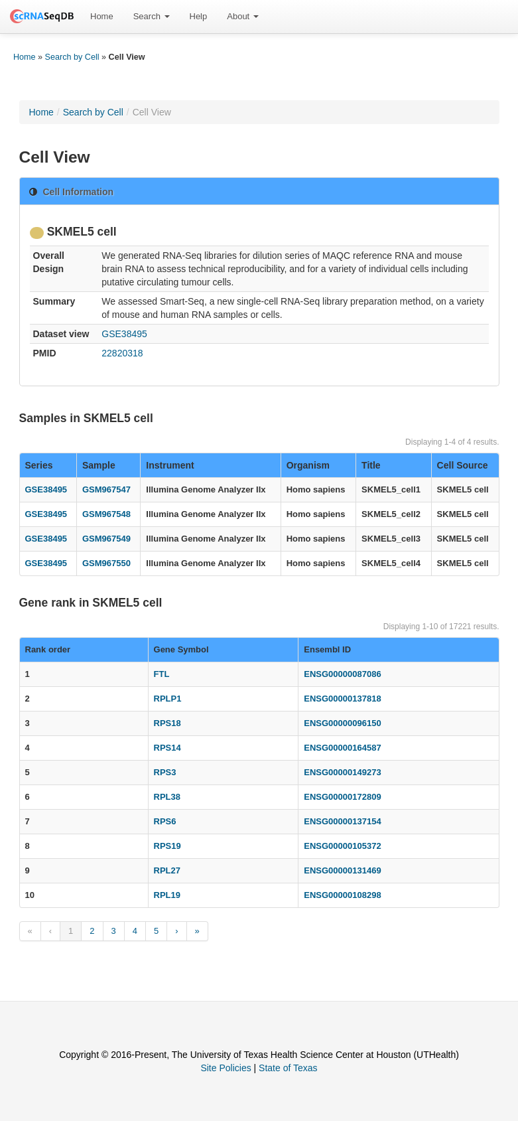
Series (39, 465)
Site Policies (225, 1068)
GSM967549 (106, 539)
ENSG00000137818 (342, 699)
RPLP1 (168, 699)
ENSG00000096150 (342, 723)
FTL (162, 674)
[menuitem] (101, 16)
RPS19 (167, 846)
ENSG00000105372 (342, 846)
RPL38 (167, 797)
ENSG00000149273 (342, 772)
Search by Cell (72, 57)
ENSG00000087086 (342, 674)
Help (199, 16)
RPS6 (165, 821)
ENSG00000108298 (342, 895)
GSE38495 (124, 334)
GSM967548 (106, 514)
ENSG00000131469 (342, 870)
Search (151, 16)
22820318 (122, 353)
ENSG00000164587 (342, 748)
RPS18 (167, 723)
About (243, 16)
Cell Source (462, 465)
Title (371, 465)
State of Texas (288, 1068)
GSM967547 (106, 489)
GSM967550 (106, 563)
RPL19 (167, 895)
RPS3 (165, 772)
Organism (308, 465)
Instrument (170, 465)
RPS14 (167, 748)
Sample (98, 465)
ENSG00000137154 (342, 821)
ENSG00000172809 (342, 797)
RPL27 (167, 870)
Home (101, 16)
